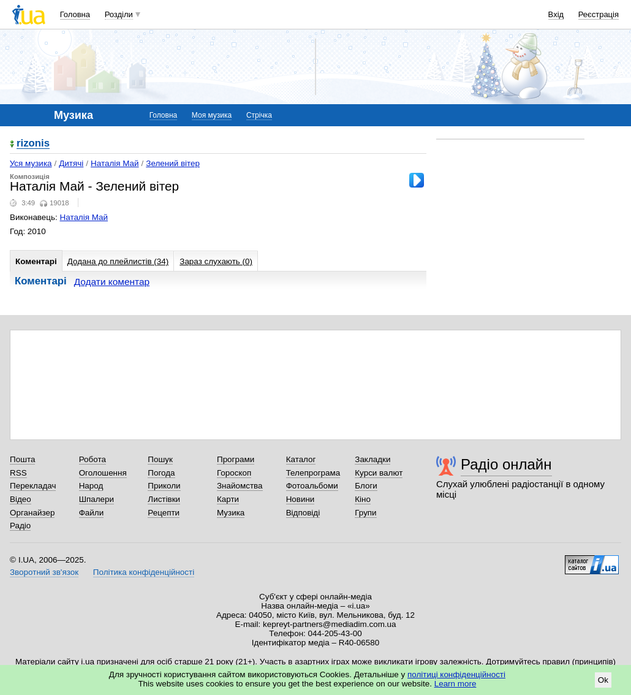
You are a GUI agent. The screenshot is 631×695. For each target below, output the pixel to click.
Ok (603, 680)
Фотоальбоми (312, 485)
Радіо (20, 525)
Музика (230, 512)
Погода (161, 472)
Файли (91, 512)
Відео (20, 499)
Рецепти (163, 512)
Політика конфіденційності (143, 572)
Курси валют (378, 472)
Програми (235, 459)
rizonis (33, 144)
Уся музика (31, 163)
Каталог (301, 459)
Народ (91, 485)
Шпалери (96, 499)
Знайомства (240, 485)
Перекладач (33, 485)
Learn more (455, 683)
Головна (75, 14)
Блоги (366, 485)
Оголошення (103, 472)
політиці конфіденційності (456, 674)
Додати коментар (111, 281)
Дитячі (71, 163)
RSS (18, 472)
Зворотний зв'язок (44, 572)
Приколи (164, 485)
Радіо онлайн (506, 464)
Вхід (556, 14)
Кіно (363, 499)
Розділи (119, 14)
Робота (92, 459)
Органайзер (32, 512)
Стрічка (259, 115)
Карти (228, 499)
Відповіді (303, 512)
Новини (300, 499)
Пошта (22, 459)
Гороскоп (234, 472)
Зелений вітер (173, 163)
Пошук (160, 459)
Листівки (164, 499)
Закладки (372, 459)
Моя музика (212, 115)
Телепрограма (313, 472)
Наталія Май (115, 163)
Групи (365, 512)
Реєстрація (598, 14)
